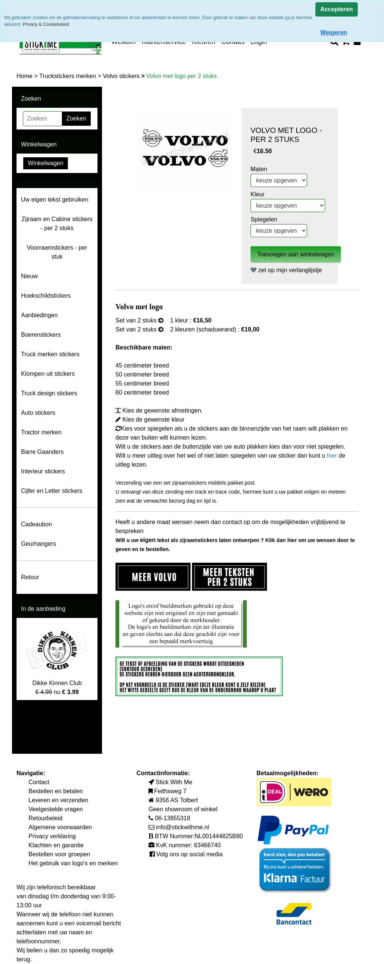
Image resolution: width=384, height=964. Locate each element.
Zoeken (76, 118)
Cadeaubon (36, 524)
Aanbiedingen (39, 315)
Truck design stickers (49, 393)
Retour (30, 577)
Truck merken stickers (50, 354)
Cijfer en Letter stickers (51, 491)
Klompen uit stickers (48, 374)
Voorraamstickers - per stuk (57, 252)
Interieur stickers (43, 471)
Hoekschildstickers (45, 295)
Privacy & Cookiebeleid (45, 24)
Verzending (129, 483)
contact (233, 522)
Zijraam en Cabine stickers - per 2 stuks (56, 223)
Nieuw (29, 276)
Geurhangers (38, 544)
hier (333, 455)
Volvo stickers (122, 76)
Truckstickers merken (68, 76)
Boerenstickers (41, 334)
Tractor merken (41, 432)
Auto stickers (38, 413)
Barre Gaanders (42, 452)
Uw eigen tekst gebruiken (54, 199)
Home (25, 76)
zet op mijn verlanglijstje (286, 270)
